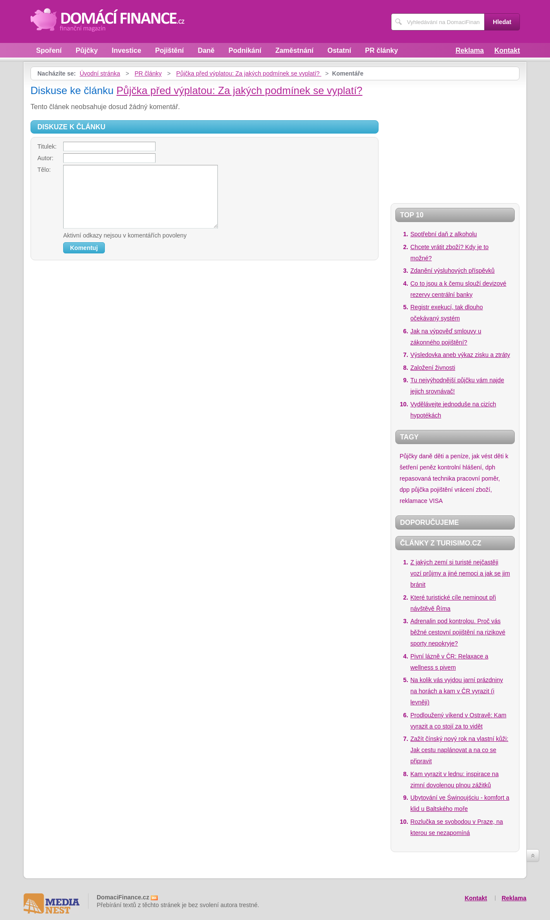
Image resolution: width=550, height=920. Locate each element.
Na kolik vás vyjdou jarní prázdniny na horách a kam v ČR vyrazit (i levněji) (456, 691)
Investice (126, 50)
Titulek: (47, 146)
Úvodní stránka (99, 73)
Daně (206, 50)
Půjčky (87, 50)
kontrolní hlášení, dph (466, 467)
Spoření (49, 50)
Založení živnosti (432, 367)
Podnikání (245, 50)
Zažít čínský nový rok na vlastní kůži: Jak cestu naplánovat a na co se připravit (459, 750)
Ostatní (339, 50)
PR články (381, 50)
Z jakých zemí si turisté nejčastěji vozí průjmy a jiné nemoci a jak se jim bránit (460, 573)
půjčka (419, 489)
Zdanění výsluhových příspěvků (452, 270)
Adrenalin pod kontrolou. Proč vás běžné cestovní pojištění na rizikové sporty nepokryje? (457, 632)
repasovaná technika (427, 478)
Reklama (469, 50)
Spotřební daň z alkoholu (443, 234)
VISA (436, 500)
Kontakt (507, 50)
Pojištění (169, 50)
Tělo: (44, 169)
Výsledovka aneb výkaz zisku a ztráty (460, 354)
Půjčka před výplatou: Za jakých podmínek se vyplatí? (248, 73)
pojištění (442, 489)
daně (425, 456)
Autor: (45, 158)
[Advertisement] (444, 138)
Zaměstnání (294, 50)
